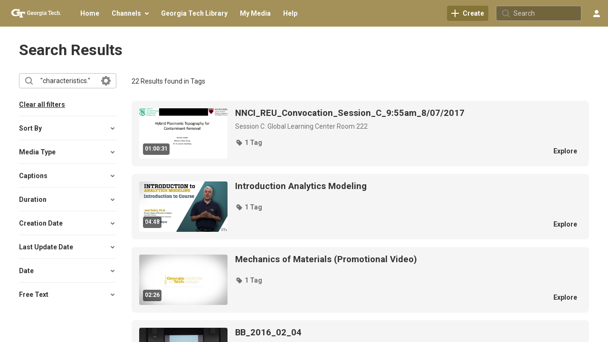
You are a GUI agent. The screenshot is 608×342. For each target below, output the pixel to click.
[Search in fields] (106, 80)
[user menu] (596, 13)
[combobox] (67, 81)
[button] (67, 128)
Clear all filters (42, 104)
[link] (467, 13)
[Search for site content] (546, 13)
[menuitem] (90, 13)
